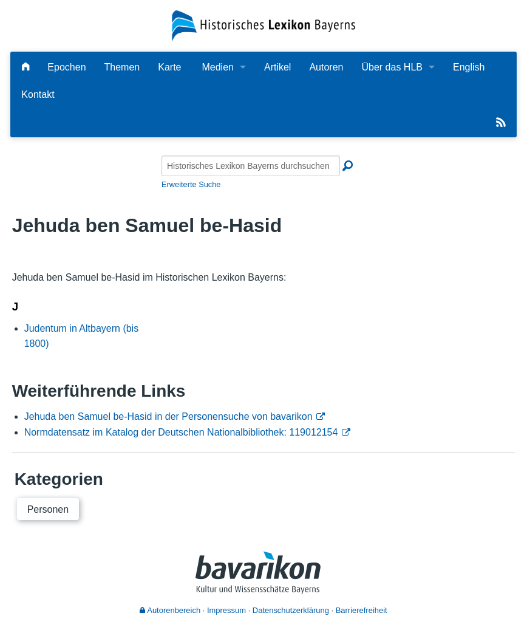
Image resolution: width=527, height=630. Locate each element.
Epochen (66, 67)
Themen (122, 67)
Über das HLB (392, 67)
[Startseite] (263, 25)
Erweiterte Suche (191, 184)
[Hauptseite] (25, 67)
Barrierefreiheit (361, 610)
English (468, 67)
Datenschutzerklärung (291, 610)
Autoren (326, 67)
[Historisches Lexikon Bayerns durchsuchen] (251, 166)
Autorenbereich (170, 610)
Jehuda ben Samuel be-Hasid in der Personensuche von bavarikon (168, 416)
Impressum (226, 610)
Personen (48, 509)
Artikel (277, 67)
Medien (217, 67)
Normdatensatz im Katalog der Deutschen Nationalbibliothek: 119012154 (181, 432)
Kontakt (37, 94)
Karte (169, 67)
